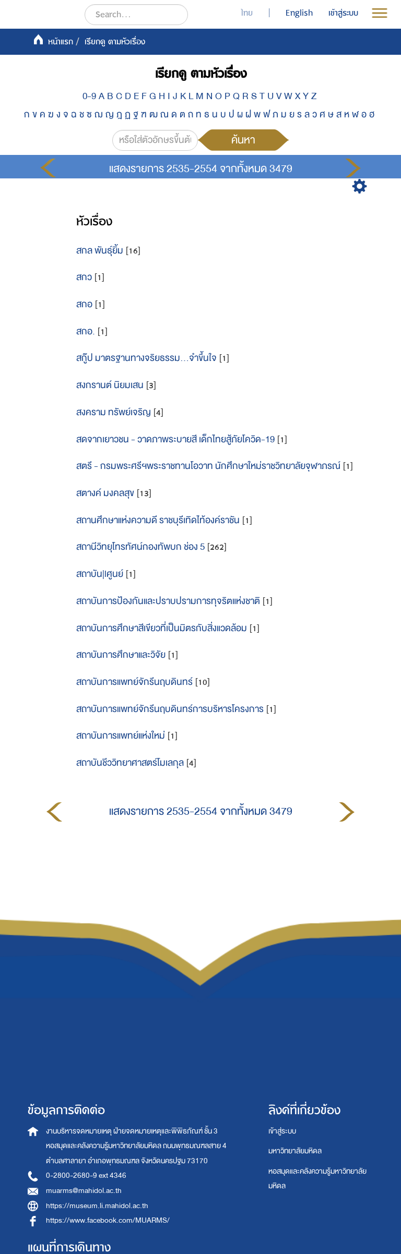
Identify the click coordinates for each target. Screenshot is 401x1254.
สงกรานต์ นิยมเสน (110, 385)
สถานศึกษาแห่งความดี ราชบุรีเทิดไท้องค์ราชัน (158, 520)
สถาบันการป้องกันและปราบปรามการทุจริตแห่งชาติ (168, 601)
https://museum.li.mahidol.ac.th (97, 1205)
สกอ (84, 304)
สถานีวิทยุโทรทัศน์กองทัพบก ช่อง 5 (140, 547)
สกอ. (85, 331)
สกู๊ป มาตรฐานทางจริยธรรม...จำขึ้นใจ (146, 358)
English (299, 13)
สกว (84, 277)
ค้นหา (243, 139)
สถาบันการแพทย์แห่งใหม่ (120, 736)
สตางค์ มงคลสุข (105, 493)
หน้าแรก (60, 42)
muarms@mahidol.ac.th (84, 1190)
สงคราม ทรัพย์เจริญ (113, 412)
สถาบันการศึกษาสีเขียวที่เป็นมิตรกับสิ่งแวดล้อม (161, 628)
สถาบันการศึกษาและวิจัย (121, 655)
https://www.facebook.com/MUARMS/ (108, 1220)
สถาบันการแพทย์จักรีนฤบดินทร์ (134, 682)
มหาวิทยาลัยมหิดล (295, 1150)
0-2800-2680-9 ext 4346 (86, 1175)
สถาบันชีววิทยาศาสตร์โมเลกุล (130, 763)
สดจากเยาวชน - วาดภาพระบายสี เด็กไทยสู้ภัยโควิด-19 (175, 439)
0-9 (89, 96)
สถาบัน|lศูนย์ (99, 574)
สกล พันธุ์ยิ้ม (99, 251)
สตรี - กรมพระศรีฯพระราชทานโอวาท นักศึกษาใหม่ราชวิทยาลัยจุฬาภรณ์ (208, 466)
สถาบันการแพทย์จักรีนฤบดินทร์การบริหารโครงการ (170, 709)
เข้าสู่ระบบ (282, 1131)
